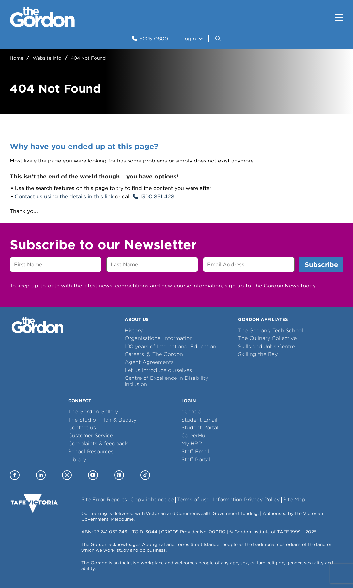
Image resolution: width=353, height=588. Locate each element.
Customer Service (90, 435)
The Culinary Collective (267, 338)
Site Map (294, 499)
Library (77, 459)
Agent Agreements (149, 362)
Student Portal (199, 428)
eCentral (192, 412)
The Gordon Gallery (93, 412)
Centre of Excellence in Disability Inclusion (166, 381)
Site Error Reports (104, 499)
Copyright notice (152, 499)
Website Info (47, 58)
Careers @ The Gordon (154, 354)
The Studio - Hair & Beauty (102, 420)
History (134, 330)
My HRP (191, 444)
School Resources (91, 451)
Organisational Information (159, 338)
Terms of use (193, 499)
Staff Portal (195, 459)
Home (16, 58)
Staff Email (195, 451)
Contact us (82, 428)
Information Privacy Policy (246, 499)
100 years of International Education (170, 346)
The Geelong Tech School (270, 330)
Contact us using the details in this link (64, 196)
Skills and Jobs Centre (266, 346)
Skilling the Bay (258, 354)
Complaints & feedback (98, 444)
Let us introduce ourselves (158, 370)
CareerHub (195, 435)
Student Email (199, 420)
